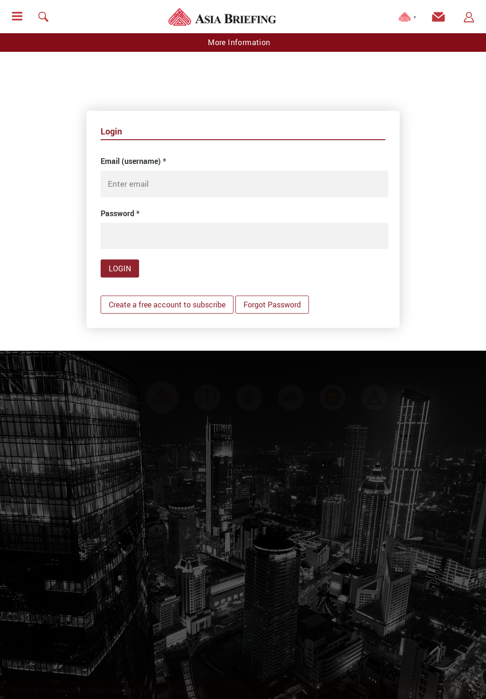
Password (120, 213)
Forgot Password (272, 304)
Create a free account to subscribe (167, 304)
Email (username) (133, 161)
